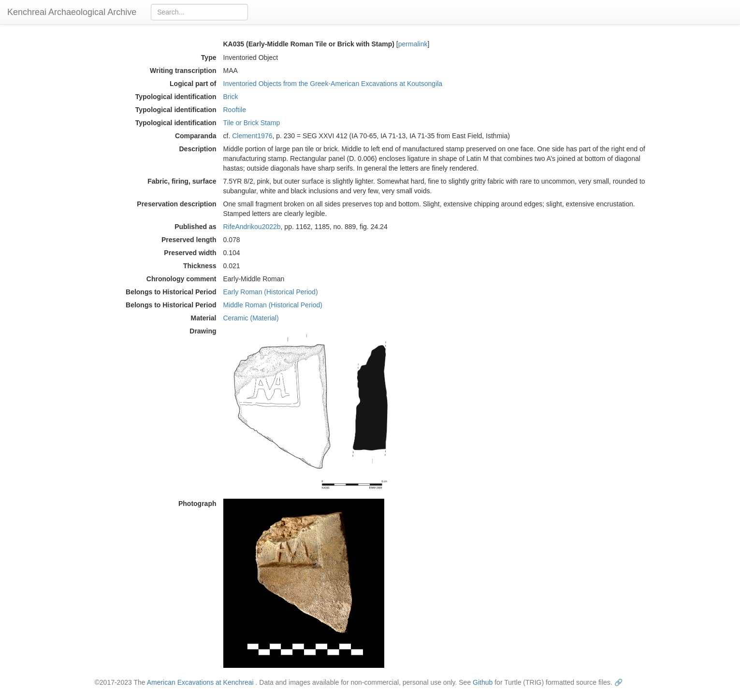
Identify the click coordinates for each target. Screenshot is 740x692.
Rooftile (234, 110)
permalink (413, 44)
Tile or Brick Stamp (251, 123)
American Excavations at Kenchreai (200, 682)
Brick (230, 97)
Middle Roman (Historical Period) (272, 305)
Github (483, 682)
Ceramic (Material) (251, 318)
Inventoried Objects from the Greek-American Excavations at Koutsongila (333, 83)
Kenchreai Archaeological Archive (71, 12)
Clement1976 (252, 136)
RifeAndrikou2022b (252, 227)
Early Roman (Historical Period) (270, 292)
